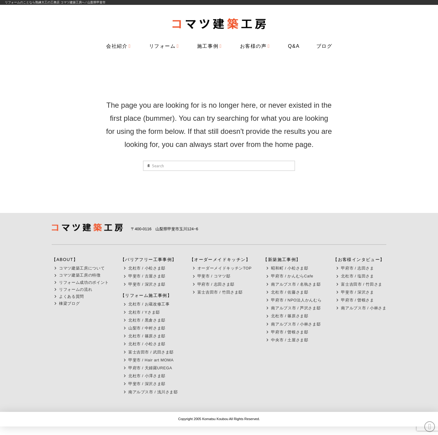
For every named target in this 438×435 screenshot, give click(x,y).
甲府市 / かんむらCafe (292, 276)
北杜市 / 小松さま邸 (146, 268)
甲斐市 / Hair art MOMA (151, 360)
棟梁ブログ (69, 303)
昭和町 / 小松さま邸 (289, 268)
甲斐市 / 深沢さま (357, 292)
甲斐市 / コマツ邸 (213, 276)
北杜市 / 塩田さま (357, 276)
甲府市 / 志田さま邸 (216, 284)
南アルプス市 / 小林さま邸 (296, 324)
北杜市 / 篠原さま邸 (146, 336)
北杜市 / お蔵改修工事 (149, 304)
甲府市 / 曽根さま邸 (289, 332)
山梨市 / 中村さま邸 (146, 328)
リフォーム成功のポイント (84, 282)
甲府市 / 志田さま (357, 268)
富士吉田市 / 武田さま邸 (151, 352)
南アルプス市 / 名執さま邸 (296, 284)
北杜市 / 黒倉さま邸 (146, 320)
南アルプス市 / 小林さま (363, 308)
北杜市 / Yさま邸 (144, 312)
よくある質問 (71, 296)
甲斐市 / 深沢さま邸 (146, 284)
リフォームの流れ (75, 289)
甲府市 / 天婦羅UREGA (150, 368)
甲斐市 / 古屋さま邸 (146, 276)
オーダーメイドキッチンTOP (224, 268)
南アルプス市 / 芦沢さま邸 (296, 308)
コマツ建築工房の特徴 (80, 275)
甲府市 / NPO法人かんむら (296, 300)
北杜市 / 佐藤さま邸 (289, 292)
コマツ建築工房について (82, 268)
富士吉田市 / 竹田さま (361, 284)
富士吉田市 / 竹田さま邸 (220, 292)
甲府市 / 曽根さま (357, 300)
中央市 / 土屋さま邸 (289, 340)
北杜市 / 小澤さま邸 (146, 376)
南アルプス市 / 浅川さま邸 (153, 392)
